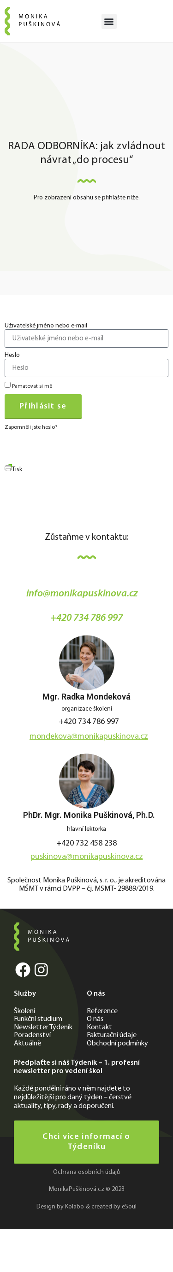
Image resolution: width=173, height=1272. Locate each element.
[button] (109, 21)
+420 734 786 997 (86, 618)
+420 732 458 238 (86, 843)
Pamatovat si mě (28, 385)
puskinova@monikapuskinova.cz (86, 856)
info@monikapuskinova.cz (82, 594)
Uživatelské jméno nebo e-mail (46, 326)
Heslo (12, 355)
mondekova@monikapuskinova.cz (89, 736)
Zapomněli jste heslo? (31, 427)
